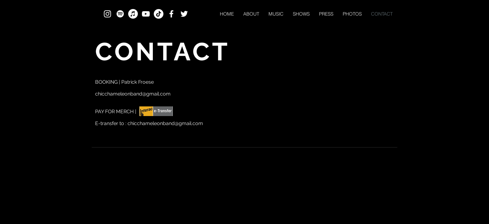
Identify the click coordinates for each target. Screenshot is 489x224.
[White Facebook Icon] (171, 14)
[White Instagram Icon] (107, 14)
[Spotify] (120, 14)
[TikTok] (158, 14)
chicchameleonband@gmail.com (133, 94)
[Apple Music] (133, 14)
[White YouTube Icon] (146, 14)
